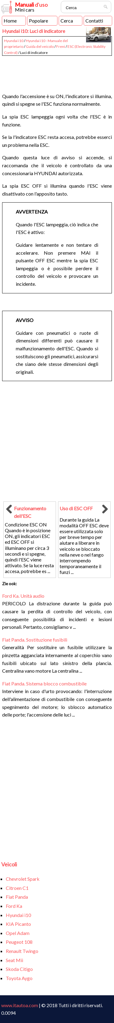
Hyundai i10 (13, 40)
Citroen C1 (17, 888)
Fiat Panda (17, 897)
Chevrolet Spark (23, 879)
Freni (60, 46)
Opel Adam (17, 933)
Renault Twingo (22, 951)
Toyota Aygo (19, 978)
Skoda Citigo (19, 969)
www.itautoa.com (19, 1005)
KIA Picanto (18, 924)
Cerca (66, 20)
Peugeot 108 (19, 942)
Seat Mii (14, 960)
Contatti (94, 20)
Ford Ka (14, 906)
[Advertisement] (57, 71)
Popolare (38, 20)
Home (10, 20)
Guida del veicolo (40, 46)
